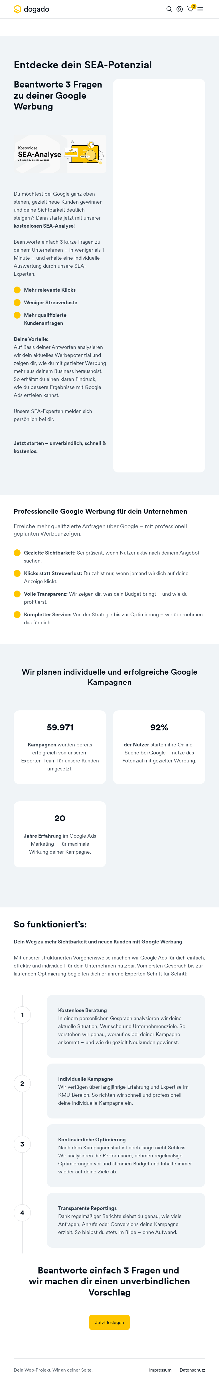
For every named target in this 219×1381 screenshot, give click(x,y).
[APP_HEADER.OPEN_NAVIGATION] (200, 9)
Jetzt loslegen (109, 1322)
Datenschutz (192, 1370)
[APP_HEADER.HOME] (32, 9)
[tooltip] (180, 9)
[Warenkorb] (190, 9)
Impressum (160, 1370)
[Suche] (169, 9)
